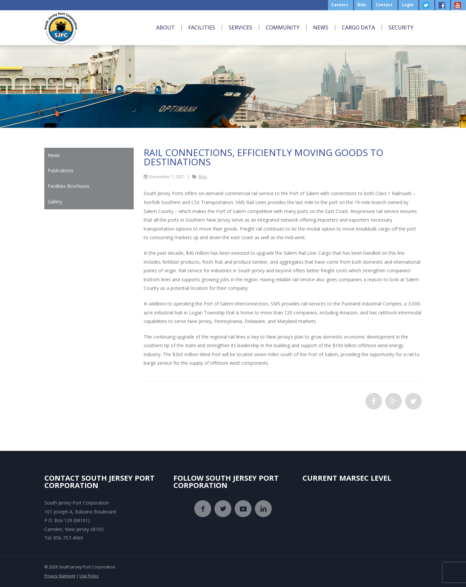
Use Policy (89, 576)
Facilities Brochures (68, 186)
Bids (203, 177)
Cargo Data (358, 27)
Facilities (201, 27)
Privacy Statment (59, 576)
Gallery (55, 201)
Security (401, 27)
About (165, 27)
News (320, 27)
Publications (60, 170)
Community (283, 27)
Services (240, 27)
